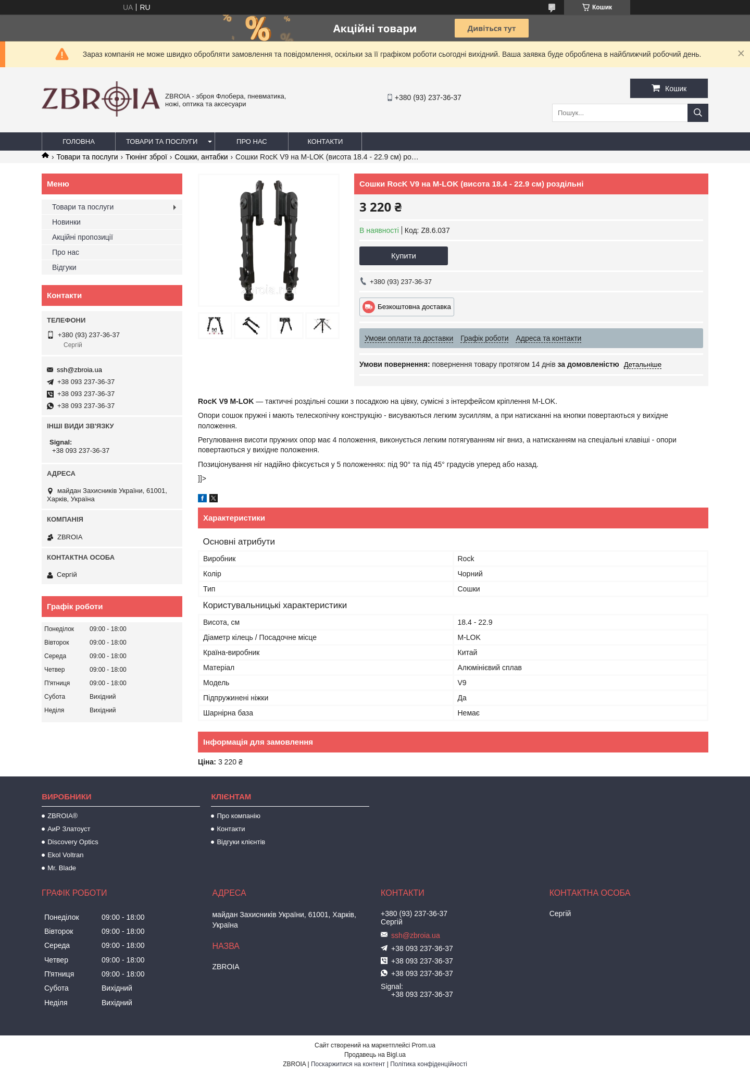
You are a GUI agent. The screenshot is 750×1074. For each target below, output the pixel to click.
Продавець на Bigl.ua (375, 1054)
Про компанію (238, 816)
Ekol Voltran (65, 855)
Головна (79, 141)
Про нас (251, 141)
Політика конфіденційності (428, 1064)
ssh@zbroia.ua (79, 370)
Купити (403, 255)
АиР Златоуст (68, 829)
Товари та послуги (161, 141)
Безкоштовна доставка (414, 307)
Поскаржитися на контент (348, 1064)
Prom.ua (423, 1045)
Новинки (66, 222)
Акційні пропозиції (82, 237)
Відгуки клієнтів (241, 842)
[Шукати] (698, 113)
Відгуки (64, 267)
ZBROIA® (62, 816)
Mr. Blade (61, 868)
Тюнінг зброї (146, 157)
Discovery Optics (72, 842)
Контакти (325, 141)
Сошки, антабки (201, 157)
